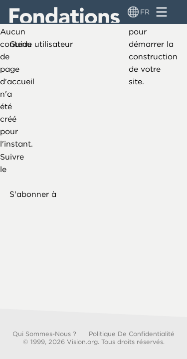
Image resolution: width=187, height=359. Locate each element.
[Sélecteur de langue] (133, 12)
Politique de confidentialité (132, 334)
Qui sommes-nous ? (44, 334)
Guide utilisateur (41, 44)
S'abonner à (32, 194)
